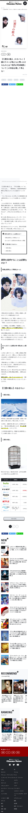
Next (25, 693)
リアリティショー (18, 798)
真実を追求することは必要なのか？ (13, 234)
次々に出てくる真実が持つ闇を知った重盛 (15, 240)
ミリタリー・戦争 (5, 798)
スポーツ (16, 782)
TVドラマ (3, 772)
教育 (15, 800)
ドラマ (3, 54)
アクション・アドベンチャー (7, 774)
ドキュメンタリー (5, 785)
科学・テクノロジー (18, 806)
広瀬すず (4, 79)
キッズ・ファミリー (18, 777)
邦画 (8, 54)
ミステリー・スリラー (19, 791)
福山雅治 (22, 79)
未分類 (15, 803)
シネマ (8, 752)
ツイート (12, 84)
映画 (3, 752)
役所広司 (10, 79)
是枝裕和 (16, 79)
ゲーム (2, 780)
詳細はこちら (6, 486)
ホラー (2, 791)
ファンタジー (17, 788)
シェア (5, 84)
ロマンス (3, 800)
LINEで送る (20, 84)
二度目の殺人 (8, 250)
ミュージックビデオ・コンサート (20, 794)
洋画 (13, 752)
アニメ (15, 774)
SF (14, 769)
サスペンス (3, 782)
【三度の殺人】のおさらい (11, 244)
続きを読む (14, 518)
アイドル (16, 772)
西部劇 (15, 808)
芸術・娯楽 (3, 808)
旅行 (2, 803)
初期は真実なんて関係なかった (12, 237)
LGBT (2, 769)
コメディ (16, 780)
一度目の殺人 (8, 248)
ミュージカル (4, 793)
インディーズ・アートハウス (7, 777)
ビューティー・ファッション (7, 788)
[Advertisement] (14, 131)
